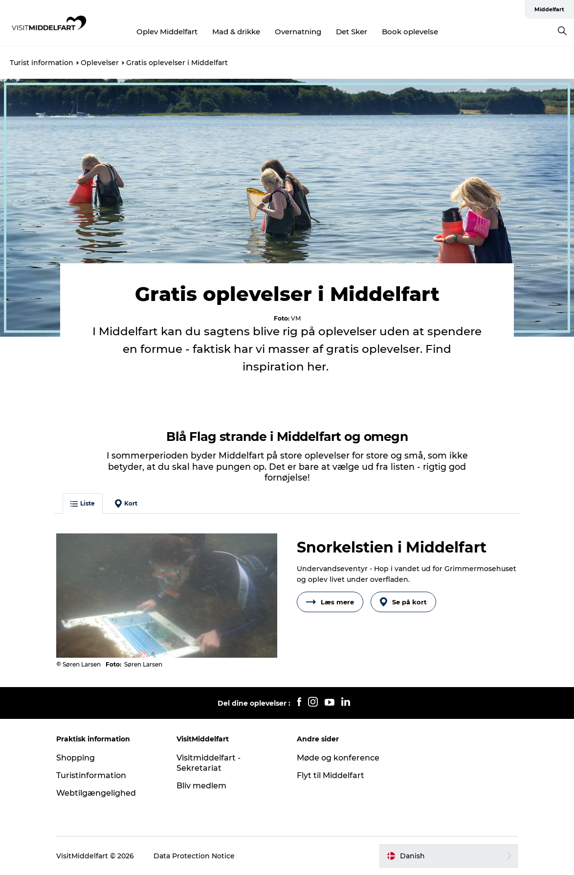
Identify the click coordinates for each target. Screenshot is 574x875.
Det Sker (351, 31)
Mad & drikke (236, 31)
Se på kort (403, 602)
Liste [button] (82, 503)
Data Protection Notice (194, 856)
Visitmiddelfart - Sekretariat (209, 763)
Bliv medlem (201, 785)
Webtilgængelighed (96, 793)
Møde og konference (338, 757)
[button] (448, 856)
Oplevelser (100, 62)
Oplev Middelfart (167, 31)
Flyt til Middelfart (330, 775)
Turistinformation (91, 775)
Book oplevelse (410, 31)
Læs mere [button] (330, 602)
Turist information (41, 62)
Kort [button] (126, 503)
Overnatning (298, 31)
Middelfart (549, 9)
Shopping (75, 757)
